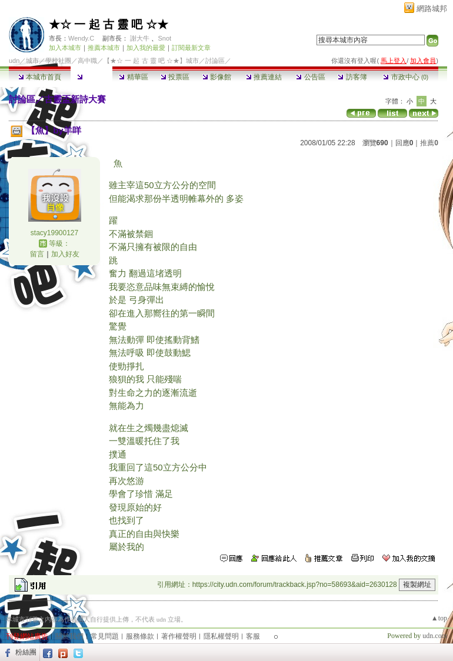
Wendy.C (81, 38)
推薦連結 (264, 77)
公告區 (310, 77)
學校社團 (58, 60)
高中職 (87, 60)
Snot (164, 38)
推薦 (429, 143)
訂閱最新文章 (191, 47)
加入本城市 (65, 47)
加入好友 (65, 254)
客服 (253, 636)
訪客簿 (352, 77)
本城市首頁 (39, 77)
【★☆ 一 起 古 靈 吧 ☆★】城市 (151, 60)
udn (14, 60)
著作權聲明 (178, 636)
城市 (32, 60)
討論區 (91, 77)
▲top (439, 618)
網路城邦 (432, 8)
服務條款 (140, 636)
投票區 (175, 77)
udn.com (434, 636)
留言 (37, 254)
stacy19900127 (54, 233)
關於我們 (69, 636)
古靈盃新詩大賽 (75, 99)
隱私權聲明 (221, 636)
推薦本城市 (104, 47)
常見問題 (105, 636)
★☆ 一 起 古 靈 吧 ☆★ (108, 24)
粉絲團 (25, 652)
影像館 (216, 77)
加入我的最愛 (145, 47)
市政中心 (405, 77)
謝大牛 (139, 38)
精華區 (133, 77)
